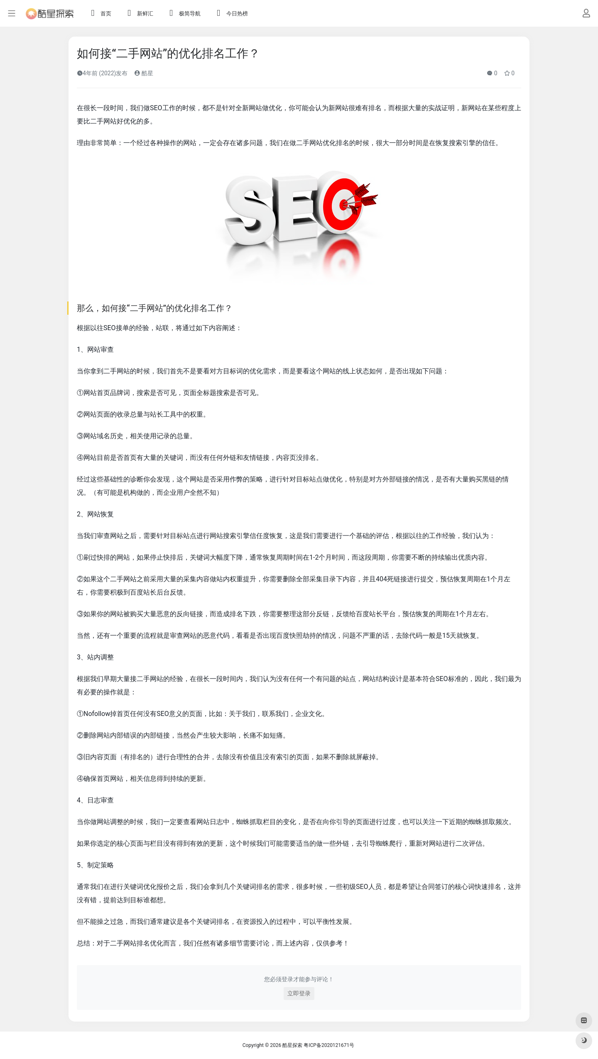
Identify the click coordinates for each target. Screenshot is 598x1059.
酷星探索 (292, 1045)
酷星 (143, 73)
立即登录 (299, 993)
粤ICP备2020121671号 (329, 1045)
